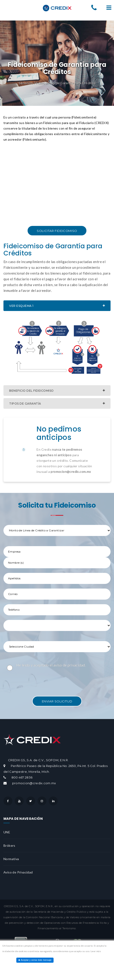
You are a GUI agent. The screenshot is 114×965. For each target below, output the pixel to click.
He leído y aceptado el (51, 665)
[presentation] (38, 682)
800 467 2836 (22, 777)
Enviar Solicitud (57, 701)
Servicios (26, 83)
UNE (6, 832)
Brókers (9, 845)
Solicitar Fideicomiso (57, 231)
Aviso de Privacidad (18, 872)
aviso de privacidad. (69, 665)
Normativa (11, 859)
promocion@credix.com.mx (33, 783)
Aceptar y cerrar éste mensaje (34, 960)
